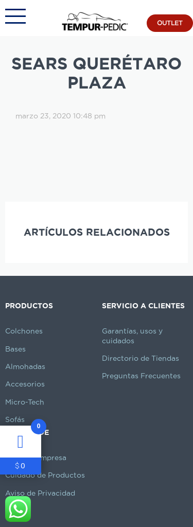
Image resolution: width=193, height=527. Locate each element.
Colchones (24, 331)
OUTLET (170, 23)
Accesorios (25, 384)
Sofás (15, 419)
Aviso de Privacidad (40, 493)
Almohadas (25, 366)
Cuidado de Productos (45, 475)
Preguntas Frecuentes (141, 376)
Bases (15, 349)
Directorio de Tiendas (140, 358)
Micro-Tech (24, 402)
